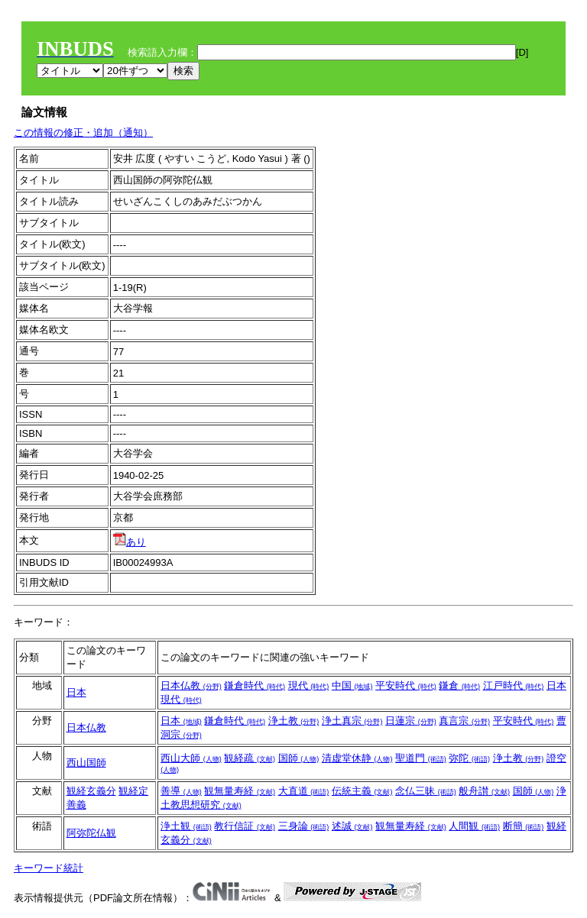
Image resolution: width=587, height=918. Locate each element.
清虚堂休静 (357, 758)
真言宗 (464, 720)
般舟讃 (484, 791)
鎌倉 (459, 685)
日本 (76, 692)
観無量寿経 (239, 791)
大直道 (303, 791)
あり (129, 542)
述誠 (352, 826)
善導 (181, 791)
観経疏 (249, 758)
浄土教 (293, 720)
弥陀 (469, 758)
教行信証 (244, 826)
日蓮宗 (410, 720)
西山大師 (191, 758)
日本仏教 (191, 685)
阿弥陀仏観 (91, 833)
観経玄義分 (91, 791)
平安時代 (405, 685)
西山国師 (86, 762)
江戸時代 (513, 685)
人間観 (474, 826)
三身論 (303, 826)
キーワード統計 (48, 868)
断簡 (523, 826)
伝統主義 (362, 791)
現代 (308, 685)
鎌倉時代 (254, 685)
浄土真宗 (352, 720)
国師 (298, 758)
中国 (352, 685)
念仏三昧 (425, 791)
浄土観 (186, 826)
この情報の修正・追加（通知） (83, 132)
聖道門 (420, 758)
